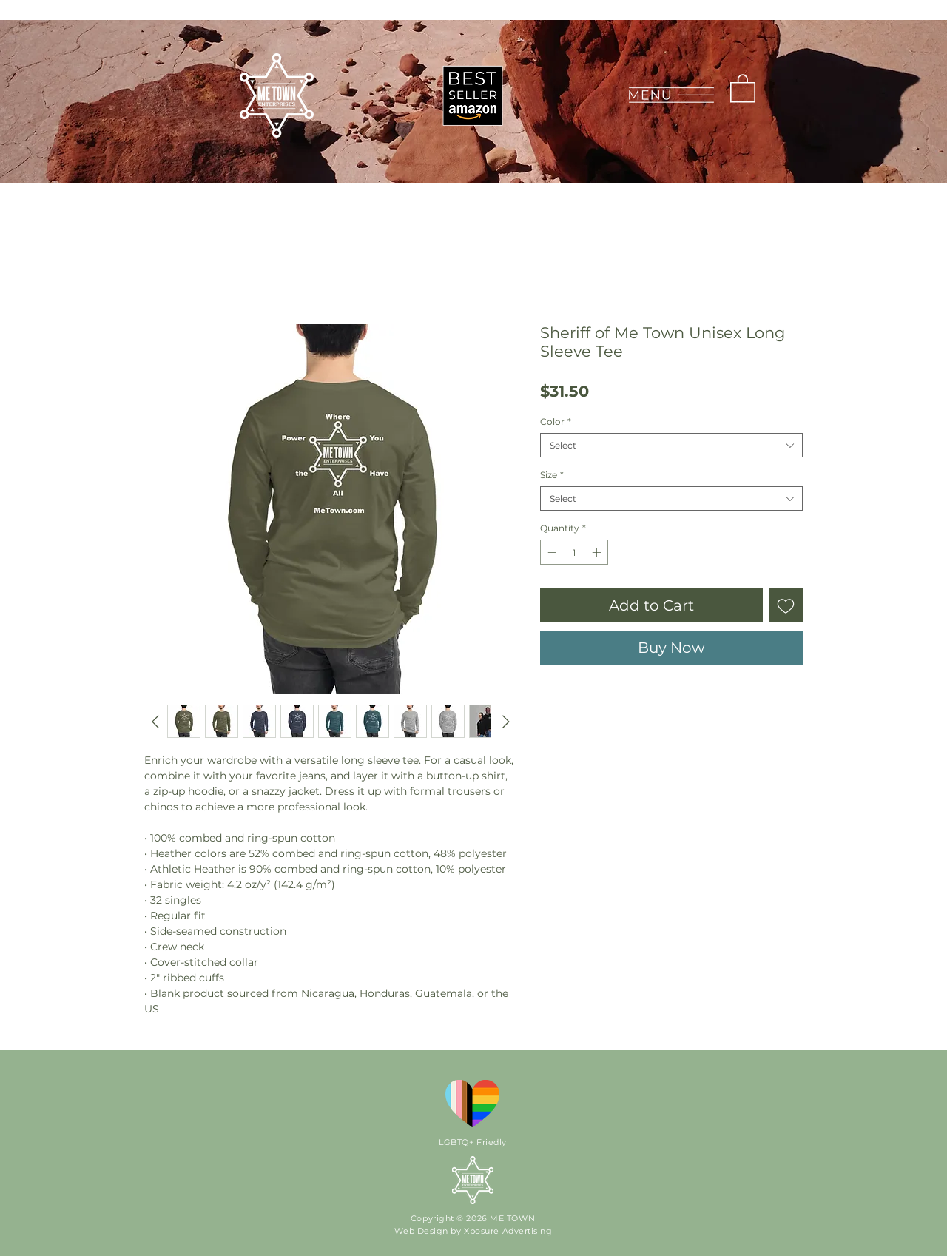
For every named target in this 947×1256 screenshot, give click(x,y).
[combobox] (671, 445)
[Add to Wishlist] (786, 605)
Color (555, 421)
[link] (742, 87)
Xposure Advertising (508, 1231)
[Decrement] (550, 552)
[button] (670, 95)
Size (552, 474)
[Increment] (598, 552)
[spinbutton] (574, 552)
